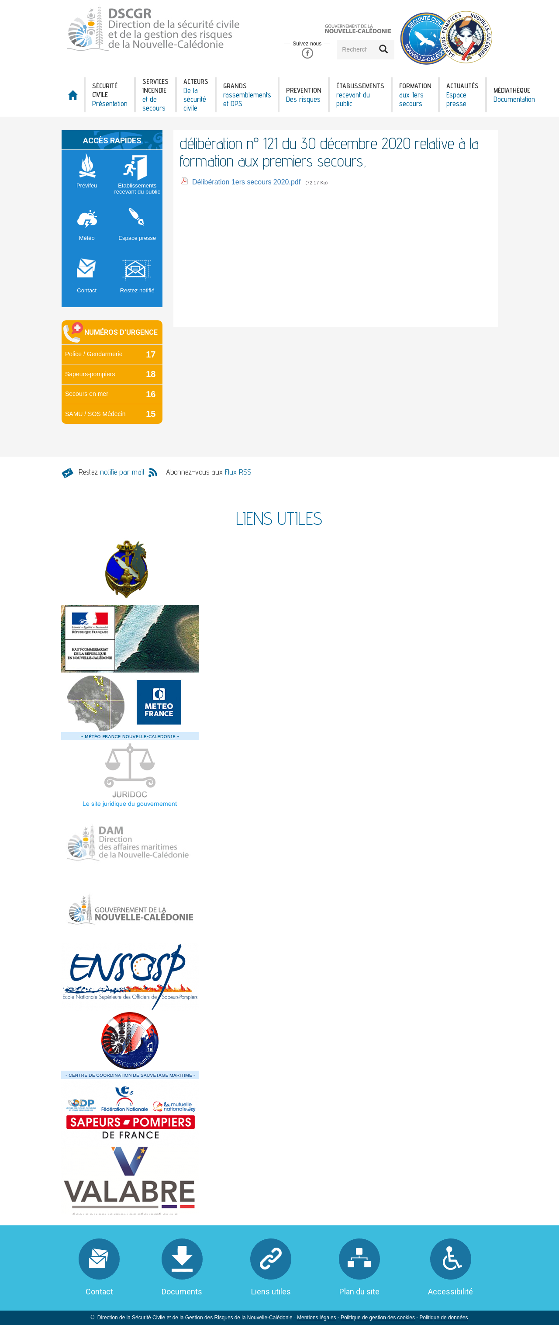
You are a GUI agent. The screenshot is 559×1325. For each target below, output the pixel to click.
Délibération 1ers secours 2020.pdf (246, 182)
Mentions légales (316, 1318)
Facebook (307, 53)
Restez (111, 471)
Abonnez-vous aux (208, 471)
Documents (182, 1291)
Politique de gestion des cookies (378, 1318)
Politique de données (443, 1318)
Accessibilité (450, 1291)
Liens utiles (271, 1291)
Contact (99, 1291)
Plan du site (359, 1291)
